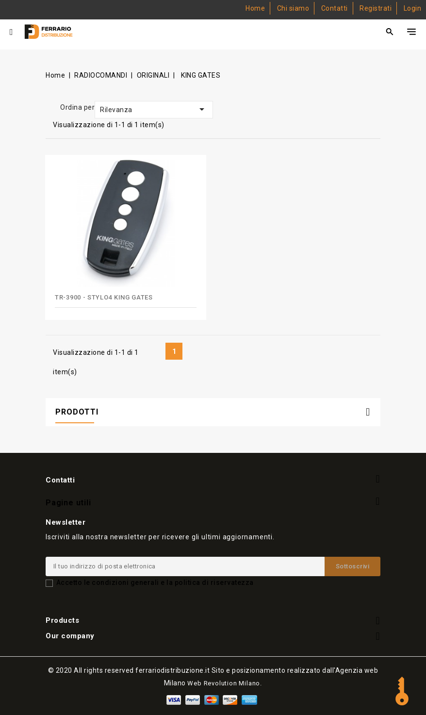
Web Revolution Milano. (224, 683)
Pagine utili (68, 502)
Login (413, 8)
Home (255, 8)
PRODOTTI (76, 411)
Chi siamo (293, 8)
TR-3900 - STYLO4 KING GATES (104, 297)
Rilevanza (154, 109)
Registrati (376, 8)
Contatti (334, 8)
